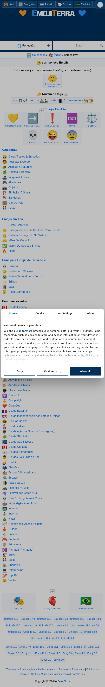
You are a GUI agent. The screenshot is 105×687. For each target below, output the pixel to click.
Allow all (85, 371)
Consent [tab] (14, 313)
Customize (52, 371)
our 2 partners (23, 330)
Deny (20, 371)
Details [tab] (39, 313)
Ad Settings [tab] (65, 313)
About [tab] (91, 313)
